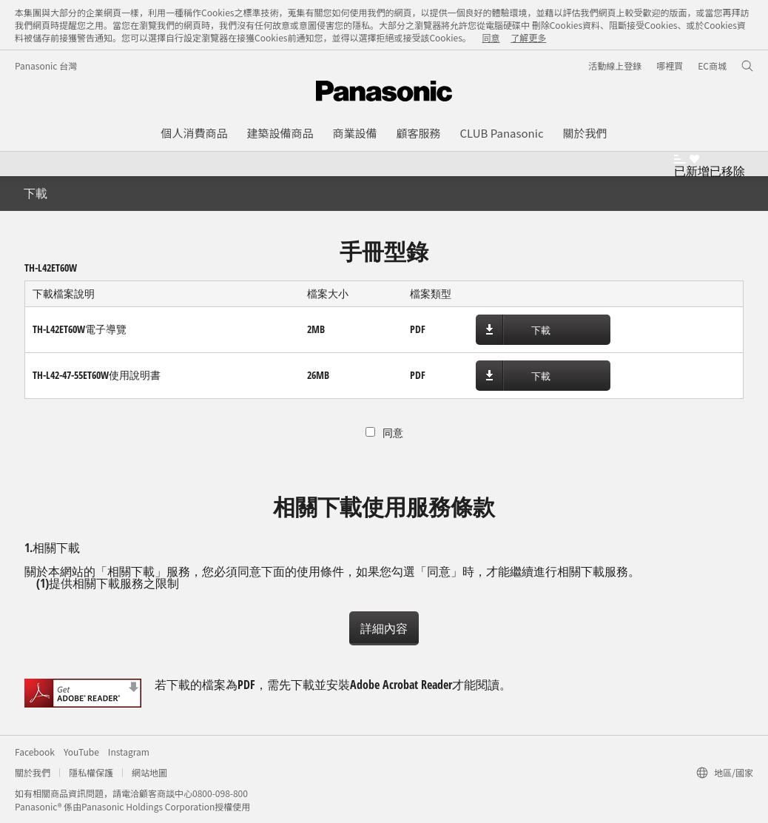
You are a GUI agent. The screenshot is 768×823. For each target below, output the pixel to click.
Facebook (35, 751)
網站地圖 (149, 772)
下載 (540, 330)
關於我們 (32, 772)
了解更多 (528, 37)
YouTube (81, 751)
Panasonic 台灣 (46, 65)
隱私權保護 (91, 772)
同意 (490, 37)
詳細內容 (384, 628)
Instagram (128, 751)
